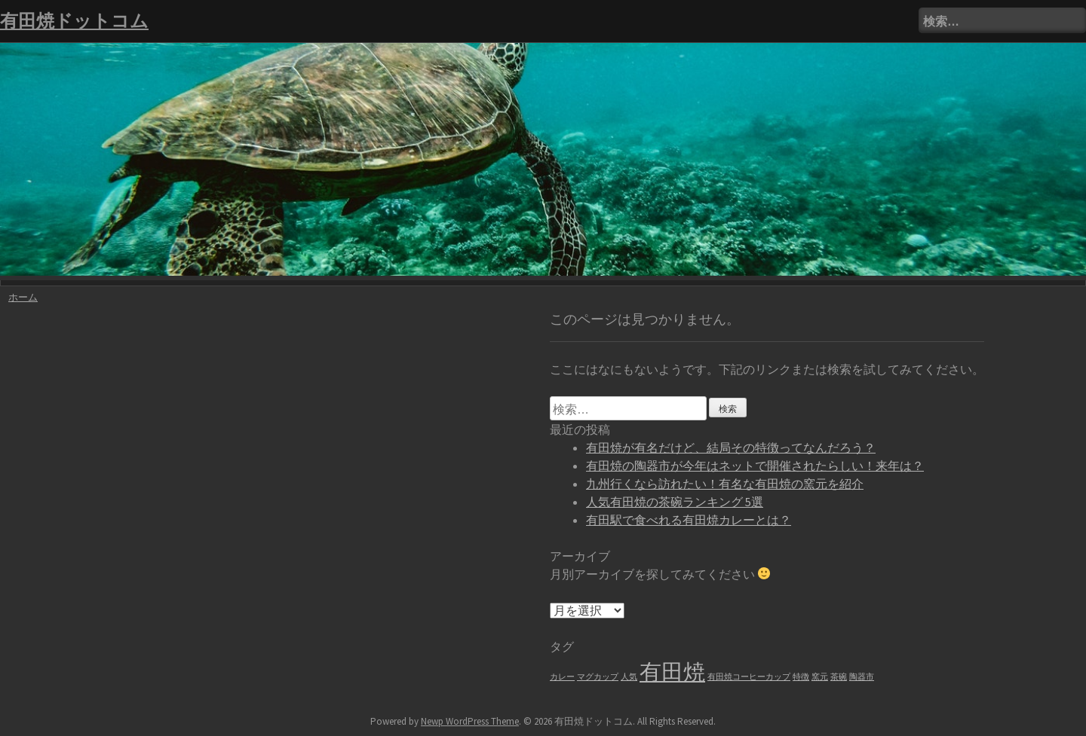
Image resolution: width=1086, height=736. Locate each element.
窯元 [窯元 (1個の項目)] (819, 677)
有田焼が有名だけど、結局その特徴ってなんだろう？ (731, 447)
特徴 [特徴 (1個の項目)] (801, 677)
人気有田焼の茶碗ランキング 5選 (674, 501)
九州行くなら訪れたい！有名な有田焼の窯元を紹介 (725, 483)
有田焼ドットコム (74, 21)
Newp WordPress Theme (470, 721)
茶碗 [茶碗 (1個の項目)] (838, 677)
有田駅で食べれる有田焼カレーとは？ (688, 519)
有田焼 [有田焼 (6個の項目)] (672, 672)
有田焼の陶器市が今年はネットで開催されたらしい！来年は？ (755, 465)
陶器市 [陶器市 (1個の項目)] (861, 677)
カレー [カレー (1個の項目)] (562, 677)
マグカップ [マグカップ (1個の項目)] (597, 677)
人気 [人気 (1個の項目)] (629, 677)
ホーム (23, 297)
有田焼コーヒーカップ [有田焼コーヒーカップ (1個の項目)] (748, 677)
